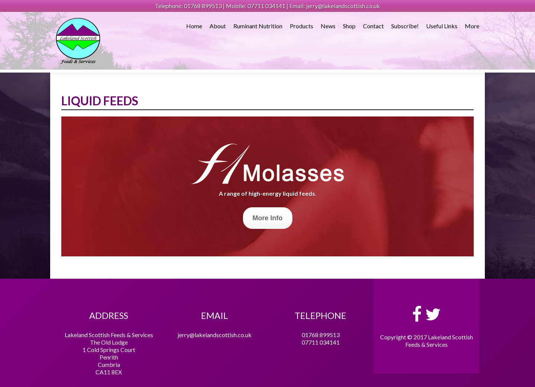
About (218, 25)
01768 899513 (321, 334)
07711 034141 (321, 342)
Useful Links (441, 25)
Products (301, 25)
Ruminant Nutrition (257, 25)
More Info (268, 218)
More (472, 25)
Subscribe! (405, 25)
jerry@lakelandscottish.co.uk (215, 334)
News (328, 25)
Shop (349, 25)
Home (194, 25)
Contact (373, 25)
